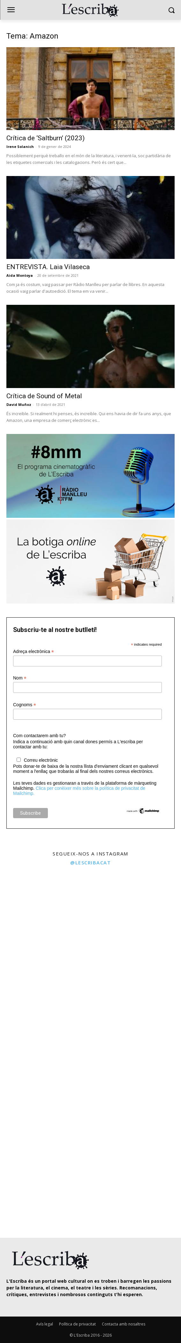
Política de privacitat (77, 1324)
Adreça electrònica (33, 652)
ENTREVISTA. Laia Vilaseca (48, 267)
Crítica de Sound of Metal (44, 396)
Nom (19, 678)
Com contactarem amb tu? (39, 735)
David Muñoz (18, 404)
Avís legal (44, 1324)
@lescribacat (90, 862)
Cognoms (24, 705)
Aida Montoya (19, 275)
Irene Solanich (20, 146)
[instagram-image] (44, 914)
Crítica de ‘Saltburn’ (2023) (45, 138)
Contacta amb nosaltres (123, 1324)
